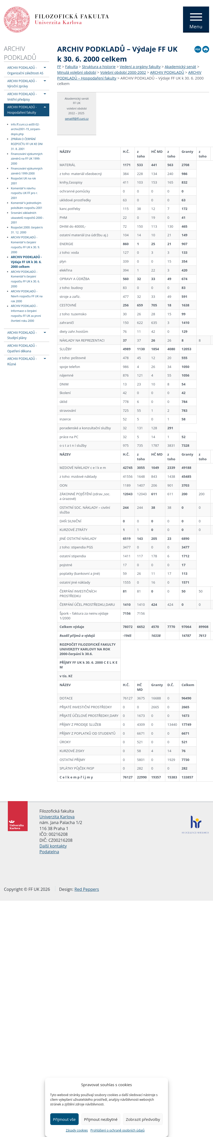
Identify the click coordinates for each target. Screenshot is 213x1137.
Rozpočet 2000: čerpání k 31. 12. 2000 (27, 230)
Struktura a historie (98, 66)
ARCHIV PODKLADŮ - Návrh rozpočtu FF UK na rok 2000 (26, 296)
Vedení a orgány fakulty (140, 66)
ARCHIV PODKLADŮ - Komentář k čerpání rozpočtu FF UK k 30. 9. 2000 (25, 244)
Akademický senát (180, 66)
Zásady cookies (77, 1130)
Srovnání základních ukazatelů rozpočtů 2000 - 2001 (27, 218)
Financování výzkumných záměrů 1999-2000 (26, 171)
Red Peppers (87, 889)
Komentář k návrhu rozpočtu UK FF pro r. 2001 (24, 193)
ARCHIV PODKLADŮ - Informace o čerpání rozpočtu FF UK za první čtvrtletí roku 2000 (26, 313)
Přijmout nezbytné (100, 1119)
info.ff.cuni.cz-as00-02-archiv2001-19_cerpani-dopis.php (26, 129)
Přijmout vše (64, 1119)
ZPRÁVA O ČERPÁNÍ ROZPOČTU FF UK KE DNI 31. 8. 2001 (27, 144)
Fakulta (71, 66)
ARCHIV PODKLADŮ (20, 53)
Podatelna (49, 852)
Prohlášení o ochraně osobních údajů (117, 1130)
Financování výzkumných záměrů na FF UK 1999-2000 (26, 159)
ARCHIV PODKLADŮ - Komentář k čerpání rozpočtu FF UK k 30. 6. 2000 (25, 279)
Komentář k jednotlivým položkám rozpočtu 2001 (26, 205)
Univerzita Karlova (57, 817)
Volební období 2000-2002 (123, 72)
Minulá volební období (76, 72)
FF (59, 66)
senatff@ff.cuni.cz (77, 118)
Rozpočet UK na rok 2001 (23, 181)
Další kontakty (53, 846)
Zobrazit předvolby (143, 1119)
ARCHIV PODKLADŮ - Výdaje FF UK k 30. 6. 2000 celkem (26, 262)
